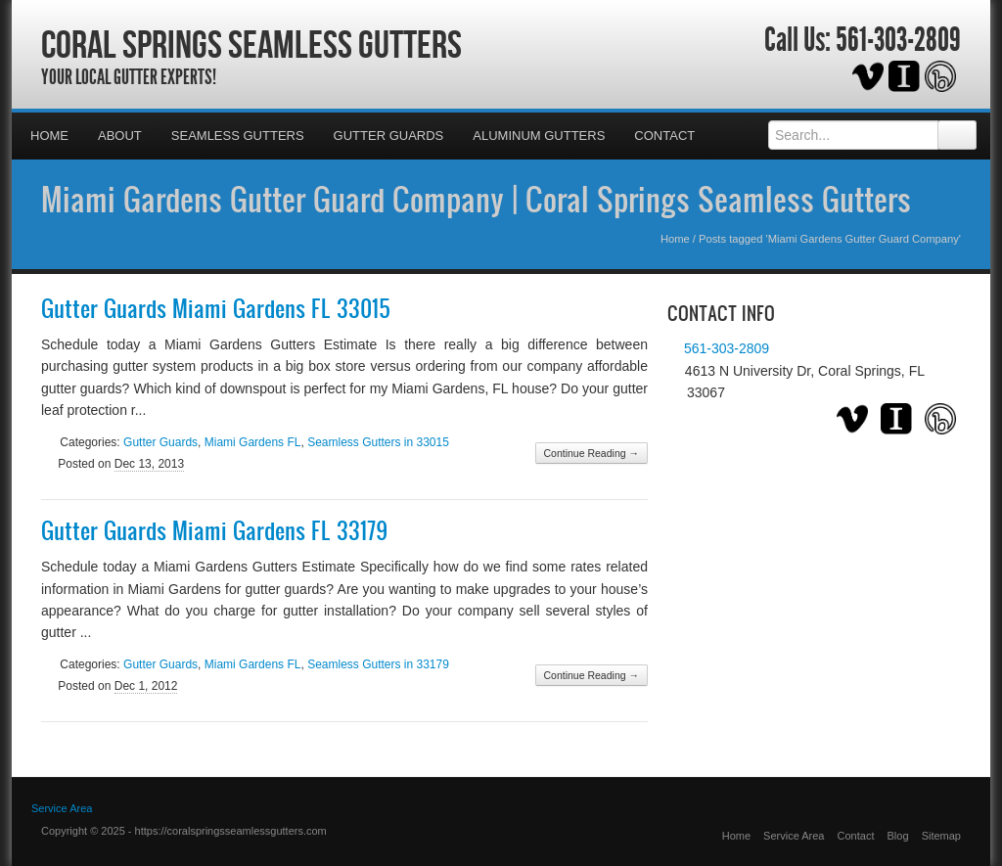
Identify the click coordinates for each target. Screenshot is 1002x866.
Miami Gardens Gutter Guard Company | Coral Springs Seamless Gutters (476, 198)
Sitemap (941, 836)
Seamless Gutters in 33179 (378, 664)
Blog (898, 836)
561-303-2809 (898, 40)
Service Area (793, 836)
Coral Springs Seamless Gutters (251, 44)
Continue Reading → (591, 453)
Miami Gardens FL (253, 442)
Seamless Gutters (237, 135)
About (120, 135)
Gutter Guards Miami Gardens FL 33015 (215, 308)
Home (49, 135)
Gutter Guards (389, 135)
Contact (664, 135)
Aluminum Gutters (539, 135)
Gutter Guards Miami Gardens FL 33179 (214, 530)
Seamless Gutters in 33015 (378, 442)
